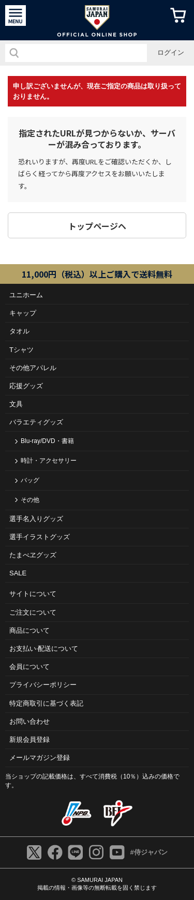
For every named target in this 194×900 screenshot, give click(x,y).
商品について (29, 630)
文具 (16, 404)
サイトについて (32, 594)
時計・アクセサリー (49, 460)
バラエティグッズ (36, 422)
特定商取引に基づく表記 (46, 703)
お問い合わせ (29, 721)
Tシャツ (21, 350)
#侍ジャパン (148, 852)
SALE (17, 573)
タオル (19, 331)
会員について (29, 666)
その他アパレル (32, 368)
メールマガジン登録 (39, 757)
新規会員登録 (29, 739)
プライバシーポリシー (43, 685)
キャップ (22, 313)
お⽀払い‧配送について (43, 648)
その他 (30, 500)
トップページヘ (97, 226)
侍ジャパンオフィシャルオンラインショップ (97, 20)
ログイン (170, 52)
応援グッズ (26, 386)
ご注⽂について (32, 612)
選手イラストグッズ (39, 537)
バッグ (30, 480)
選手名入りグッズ (36, 519)
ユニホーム (26, 295)
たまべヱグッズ (32, 555)
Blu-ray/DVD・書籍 (47, 441)
